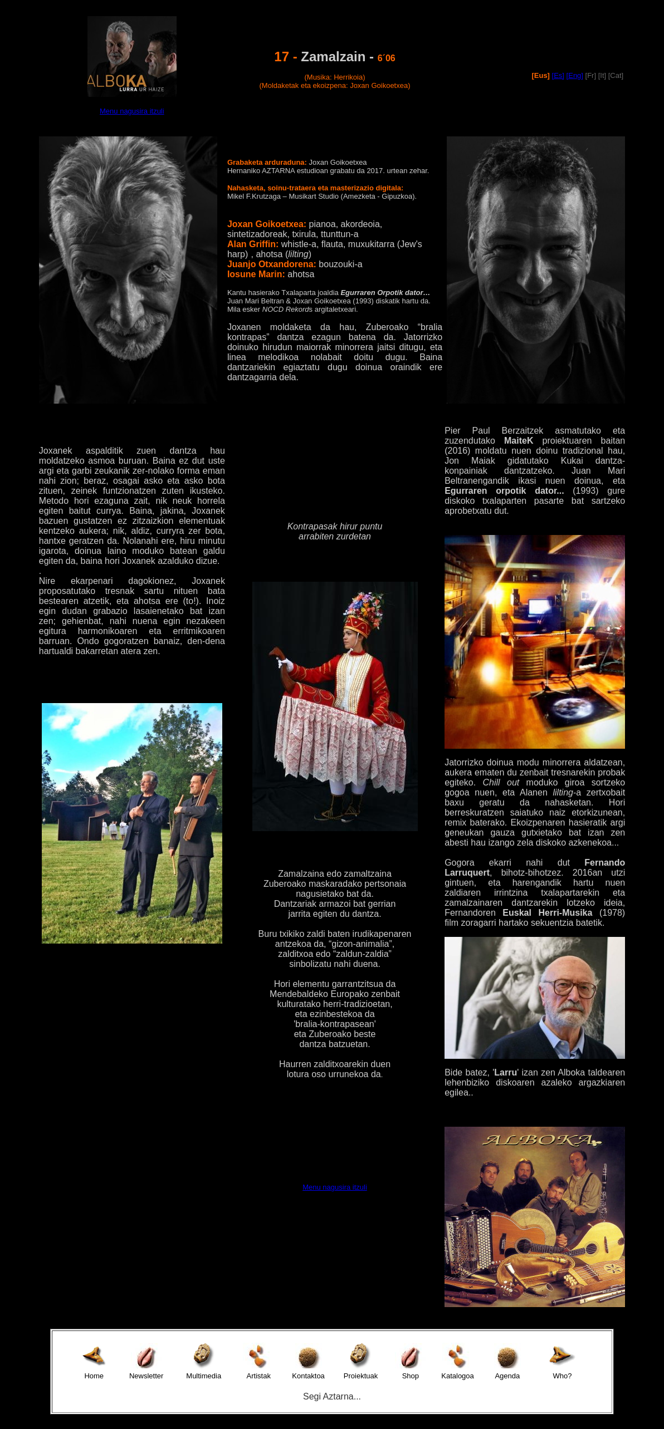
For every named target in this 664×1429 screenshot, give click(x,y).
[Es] (558, 75)
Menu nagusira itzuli (132, 111)
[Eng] (575, 75)
